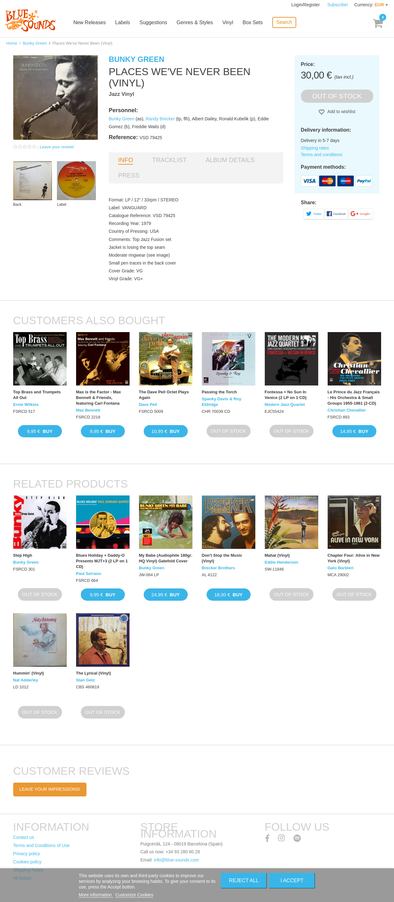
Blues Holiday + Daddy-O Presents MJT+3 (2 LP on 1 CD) (102, 561)
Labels (123, 22)
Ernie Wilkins (26, 404)
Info (125, 159)
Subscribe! (337, 4)
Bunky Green (35, 43)
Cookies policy (27, 861)
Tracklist (169, 159)
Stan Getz (85, 680)
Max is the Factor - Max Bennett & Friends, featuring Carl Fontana (98, 398)
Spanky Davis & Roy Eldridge (221, 401)
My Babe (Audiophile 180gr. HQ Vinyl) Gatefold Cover (165, 558)
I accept (291, 880)
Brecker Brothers (218, 568)
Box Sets (253, 22)
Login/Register (306, 4)
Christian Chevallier (347, 410)
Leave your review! (57, 147)
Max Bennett (88, 410)
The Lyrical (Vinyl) (93, 673)
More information (96, 894)
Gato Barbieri (340, 568)
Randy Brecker (160, 118)
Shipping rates (315, 147)
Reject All (243, 880)
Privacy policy (26, 853)
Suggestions (154, 22)
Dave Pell (148, 404)
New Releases (90, 22)
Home (11, 43)
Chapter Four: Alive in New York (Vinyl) (354, 558)
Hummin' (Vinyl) (28, 673)
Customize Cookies (134, 894)
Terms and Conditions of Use (41, 845)
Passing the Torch (219, 392)
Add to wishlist (341, 111)
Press (129, 175)
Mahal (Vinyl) (277, 555)
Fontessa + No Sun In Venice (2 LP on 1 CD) (286, 395)
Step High (22, 555)
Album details (230, 159)
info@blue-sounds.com (176, 859)
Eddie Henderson (281, 562)
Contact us (23, 837)
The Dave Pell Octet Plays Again (164, 395)
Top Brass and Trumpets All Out (37, 395)
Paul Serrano (88, 573)
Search (285, 22)
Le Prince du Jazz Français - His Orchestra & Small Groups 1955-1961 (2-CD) (354, 398)
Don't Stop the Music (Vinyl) (222, 558)
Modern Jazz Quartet (285, 404)
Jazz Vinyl (121, 94)
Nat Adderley (25, 680)
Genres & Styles (195, 22)
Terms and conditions (321, 154)
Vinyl (228, 22)
